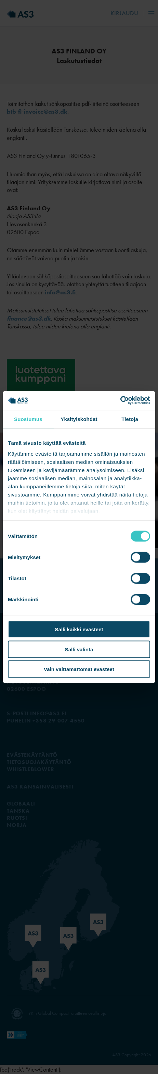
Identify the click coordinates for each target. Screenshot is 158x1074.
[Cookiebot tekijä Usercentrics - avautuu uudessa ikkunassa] (120, 400)
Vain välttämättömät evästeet (79, 669)
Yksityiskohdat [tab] (79, 419)
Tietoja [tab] (129, 419)
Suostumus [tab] (28, 419)
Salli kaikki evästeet (79, 629)
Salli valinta (79, 649)
